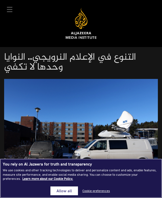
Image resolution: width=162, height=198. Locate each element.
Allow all (64, 190)
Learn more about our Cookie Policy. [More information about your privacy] (47, 179)
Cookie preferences (96, 191)
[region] (81, 178)
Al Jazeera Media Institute (81, 23)
